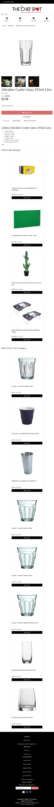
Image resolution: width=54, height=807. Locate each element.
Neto (33, 804)
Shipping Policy (27, 768)
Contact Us (27, 754)
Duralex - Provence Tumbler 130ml (22, 386)
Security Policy (27, 775)
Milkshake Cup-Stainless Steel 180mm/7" (24, 481)
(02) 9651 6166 (8, 2)
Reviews (30, 120)
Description (6, 120)
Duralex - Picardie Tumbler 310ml (22, 575)
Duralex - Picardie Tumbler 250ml (22, 528)
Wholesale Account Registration (27, 744)
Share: (6, 96)
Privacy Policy (27, 764)
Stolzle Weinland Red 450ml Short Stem (24, 670)
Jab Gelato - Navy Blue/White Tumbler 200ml (25, 433)
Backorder (27, 396)
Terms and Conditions (27, 779)
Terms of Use (27, 760)
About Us (27, 750)
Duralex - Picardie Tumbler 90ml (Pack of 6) (25, 623)
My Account (27, 740)
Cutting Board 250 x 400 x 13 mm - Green (24, 235)
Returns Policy (27, 772)
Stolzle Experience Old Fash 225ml (22, 717)
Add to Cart (27, 113)
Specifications (17, 120)
